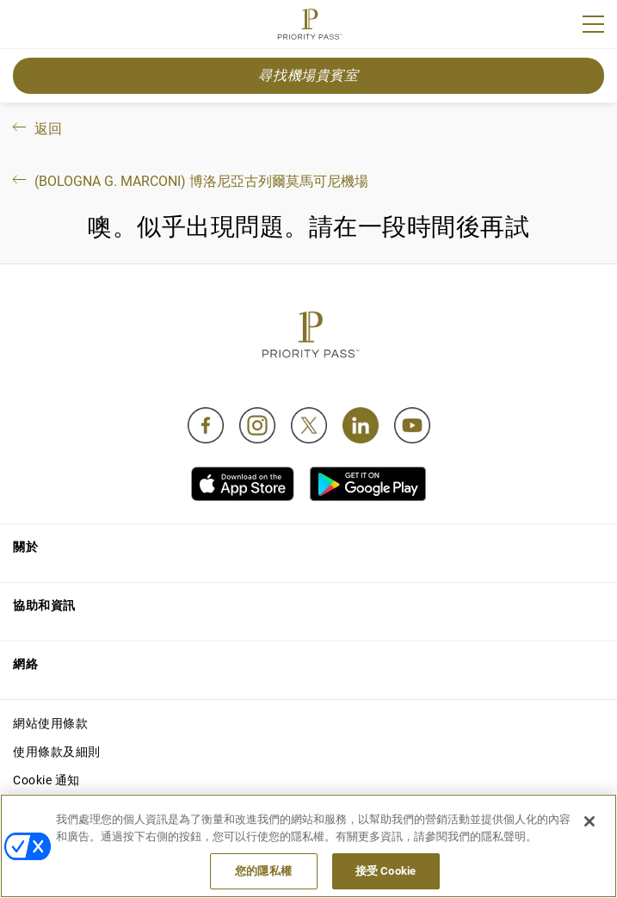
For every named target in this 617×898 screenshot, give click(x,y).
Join (24, 26)
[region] (308, 846)
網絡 (25, 664)
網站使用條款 (50, 723)
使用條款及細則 (57, 752)
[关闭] (589, 821)
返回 (35, 129)
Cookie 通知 (46, 780)
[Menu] (593, 24)
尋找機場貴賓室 (308, 75)
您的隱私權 (263, 870)
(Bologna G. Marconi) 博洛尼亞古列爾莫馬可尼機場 (188, 181)
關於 (25, 547)
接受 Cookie (385, 870)
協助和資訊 (44, 605)
